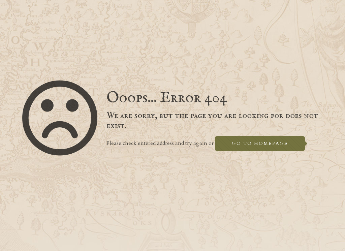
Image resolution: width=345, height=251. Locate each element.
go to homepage (260, 143)
